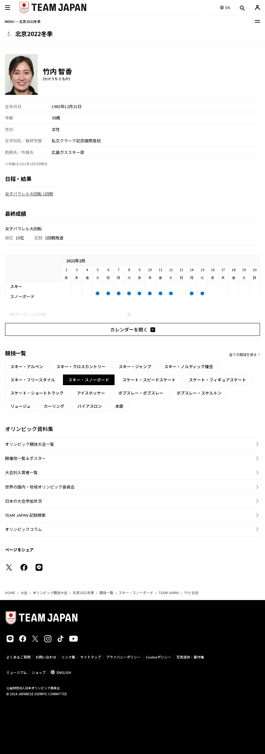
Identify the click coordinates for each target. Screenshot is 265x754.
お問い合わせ (46, 656)
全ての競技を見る (243, 354)
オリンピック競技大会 (50, 592)
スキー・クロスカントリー (80, 366)
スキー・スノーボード (136, 592)
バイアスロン (89, 406)
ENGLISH (64, 672)
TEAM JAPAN (169, 592)
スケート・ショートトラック (37, 393)
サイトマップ (90, 656)
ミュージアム (16, 672)
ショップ (39, 672)
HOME (10, 592)
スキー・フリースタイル (32, 380)
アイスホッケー (91, 393)
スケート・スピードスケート (149, 380)
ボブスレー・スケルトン (199, 393)
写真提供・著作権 (190, 656)
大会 (23, 592)
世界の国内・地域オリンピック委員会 (40, 487)
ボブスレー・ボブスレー (140, 393)
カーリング (54, 406)
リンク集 (68, 656)
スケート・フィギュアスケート (217, 380)
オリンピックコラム (23, 529)
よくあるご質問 (18, 656)
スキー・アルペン (26, 366)
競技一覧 (106, 592)
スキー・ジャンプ (135, 366)
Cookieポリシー (158, 656)
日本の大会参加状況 (23, 501)
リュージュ (20, 406)
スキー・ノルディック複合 (188, 366)
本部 (119, 406)
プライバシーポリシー (123, 656)
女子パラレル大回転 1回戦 (29, 194)
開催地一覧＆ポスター (25, 458)
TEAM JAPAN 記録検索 (25, 515)
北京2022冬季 (83, 592)
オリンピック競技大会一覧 (29, 444)
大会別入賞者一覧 (21, 472)
